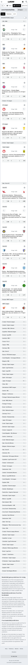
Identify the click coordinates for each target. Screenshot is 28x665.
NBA (4, 25)
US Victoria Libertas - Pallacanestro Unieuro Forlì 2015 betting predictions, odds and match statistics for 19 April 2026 (14, 197)
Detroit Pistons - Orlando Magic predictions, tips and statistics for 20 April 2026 (13, 92)
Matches (17, 648)
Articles (21, 648)
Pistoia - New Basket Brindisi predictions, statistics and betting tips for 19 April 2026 (14, 272)
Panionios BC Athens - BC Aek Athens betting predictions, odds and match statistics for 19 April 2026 (12, 133)
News (6, 648)
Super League (6, 147)
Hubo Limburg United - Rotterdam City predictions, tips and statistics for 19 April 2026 (13, 313)
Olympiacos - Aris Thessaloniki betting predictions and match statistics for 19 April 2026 (13, 114)
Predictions (11, 648)
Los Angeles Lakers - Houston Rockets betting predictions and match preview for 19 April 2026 (13, 73)
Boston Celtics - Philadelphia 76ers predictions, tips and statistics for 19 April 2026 (13, 34)
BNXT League (6, 303)
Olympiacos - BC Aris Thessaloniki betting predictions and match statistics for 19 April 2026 (13, 156)
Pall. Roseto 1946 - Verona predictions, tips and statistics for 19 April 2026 (14, 254)
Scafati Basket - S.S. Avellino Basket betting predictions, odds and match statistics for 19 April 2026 (12, 290)
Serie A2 (5, 187)
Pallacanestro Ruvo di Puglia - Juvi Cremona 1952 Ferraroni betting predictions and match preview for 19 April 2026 (14, 216)
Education (14, 652)
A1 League (5, 105)
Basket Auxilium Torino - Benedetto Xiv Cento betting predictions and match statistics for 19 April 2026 (12, 236)
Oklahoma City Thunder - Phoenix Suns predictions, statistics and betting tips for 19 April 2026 (13, 54)
